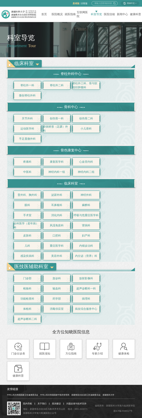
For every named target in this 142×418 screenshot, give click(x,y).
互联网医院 (82, 14)
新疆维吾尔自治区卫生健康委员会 (86, 395)
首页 (44, 14)
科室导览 (96, 14)
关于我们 (42, 403)
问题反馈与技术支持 (76, 403)
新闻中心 (122, 14)
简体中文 (130, 3)
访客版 (84, 3)
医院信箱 (109, 14)
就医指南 (70, 14)
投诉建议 (56, 403)
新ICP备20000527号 (122, 411)
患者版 (76, 3)
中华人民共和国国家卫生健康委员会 (22, 395)
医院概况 (57, 14)
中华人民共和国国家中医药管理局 (54, 395)
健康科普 (135, 14)
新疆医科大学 (108, 395)
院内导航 (27, 403)
